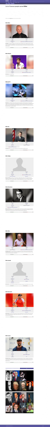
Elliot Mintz (8, 22)
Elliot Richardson (9, 187)
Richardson (26, 203)
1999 (27, 205)
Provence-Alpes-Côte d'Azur (28, 310)
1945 (13, 41)
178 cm (12, 281)
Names (8, 2)
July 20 (12, 205)
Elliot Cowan (8, 335)
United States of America (24, 41)
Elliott (10, 18)
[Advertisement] (25, 12)
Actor (26, 356)
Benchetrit (26, 308)
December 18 (11, 100)
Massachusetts (15, 207)
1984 (13, 174)
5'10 (13, 281)
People (6, 2)
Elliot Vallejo (8, 156)
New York (28, 41)
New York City (30, 41)
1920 (13, 205)
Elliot (12, 39)
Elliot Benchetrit (9, 291)
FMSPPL (7, 0)
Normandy (28, 279)
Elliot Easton (8, 81)
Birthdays (11, 2)
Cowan (26, 352)
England (29, 354)
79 (29, 205)
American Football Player (12, 176)
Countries (16, 2)
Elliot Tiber (8, 231)
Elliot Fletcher (8, 53)
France (25, 279)
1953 (14, 100)
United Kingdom (26, 354)
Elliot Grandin (8, 260)
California (30, 72)
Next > (26, 368)
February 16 (12, 41)
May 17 (12, 174)
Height (18, 2)
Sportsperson (26, 176)
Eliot (12, 18)
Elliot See (7, 126)
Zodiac (13, 2)
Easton (26, 98)
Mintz (26, 39)
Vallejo (26, 172)
